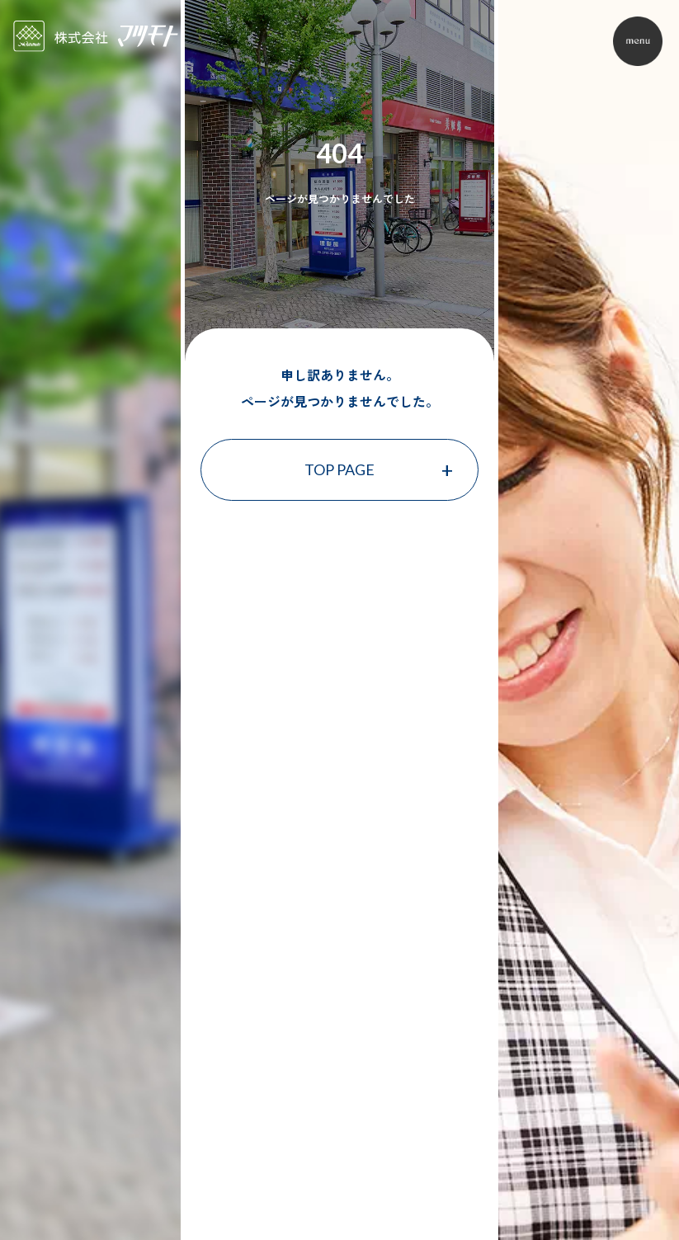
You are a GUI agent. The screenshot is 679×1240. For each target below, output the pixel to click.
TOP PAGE (339, 469)
